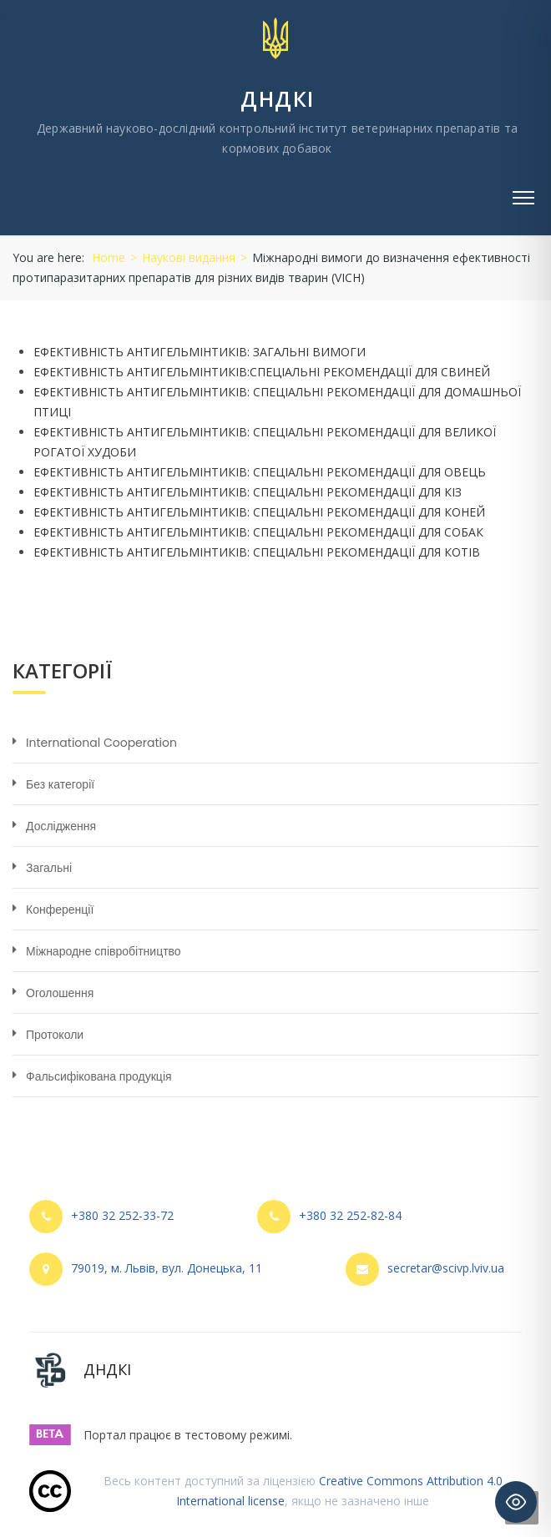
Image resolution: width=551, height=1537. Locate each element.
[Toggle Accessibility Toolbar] (515, 1501)
